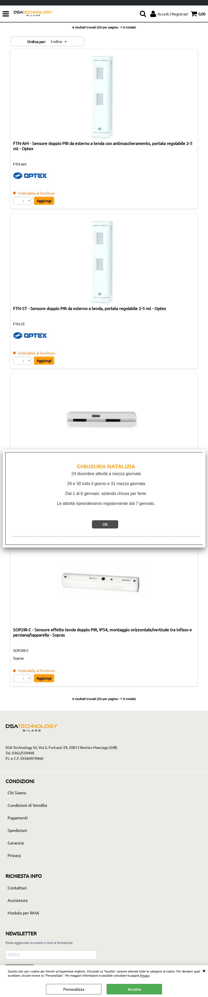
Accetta (134, 989)
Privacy (144, 975)
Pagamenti (18, 817)
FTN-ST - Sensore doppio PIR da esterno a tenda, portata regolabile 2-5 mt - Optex (89, 308)
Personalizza (73, 989)
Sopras (18, 658)
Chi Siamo (17, 792)
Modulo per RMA (23, 912)
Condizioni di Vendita (27, 805)
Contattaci (17, 887)
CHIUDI (203, 970)
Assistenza (17, 900)
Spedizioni (17, 830)
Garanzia (16, 842)
